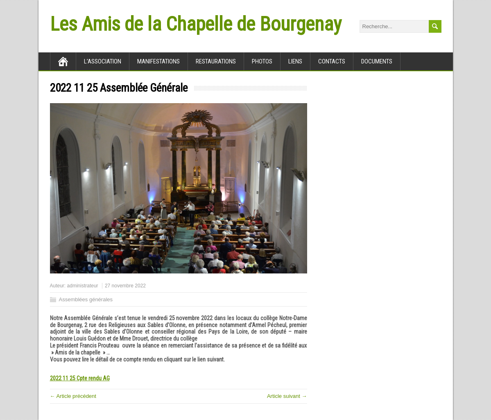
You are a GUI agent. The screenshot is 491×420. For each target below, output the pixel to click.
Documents (376, 61)
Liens (295, 61)
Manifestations (158, 61)
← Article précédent (73, 396)
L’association (102, 61)
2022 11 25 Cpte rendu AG (80, 378)
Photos (262, 61)
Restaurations (216, 61)
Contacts (331, 61)
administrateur (82, 286)
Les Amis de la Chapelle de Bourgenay (196, 24)
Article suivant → (287, 396)
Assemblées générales (86, 299)
